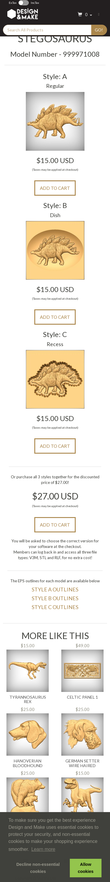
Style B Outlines (55, 598)
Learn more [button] (43, 849)
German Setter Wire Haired (82, 763)
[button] (84, 15)
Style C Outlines (55, 607)
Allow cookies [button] (86, 868)
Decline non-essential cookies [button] (38, 868)
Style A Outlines (55, 589)
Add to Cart (55, 188)
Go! (99, 29)
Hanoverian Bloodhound (28, 763)
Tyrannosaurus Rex (27, 699)
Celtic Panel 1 (82, 697)
